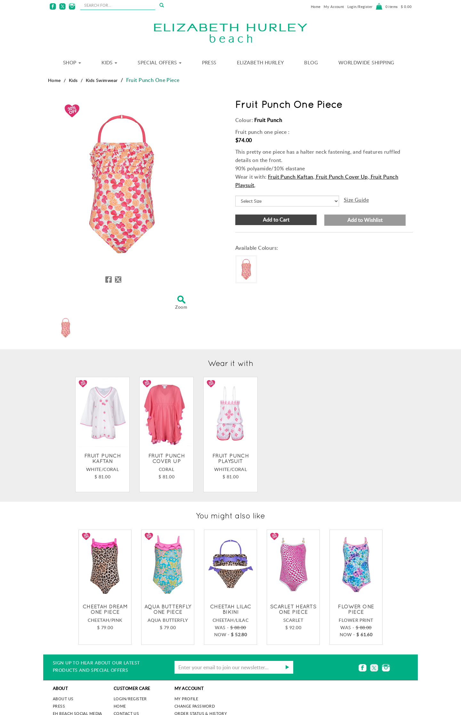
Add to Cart (276, 219)
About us (63, 698)
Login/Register (360, 6)
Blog (311, 62)
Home (316, 6)
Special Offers (159, 62)
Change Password (194, 706)
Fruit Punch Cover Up (341, 176)
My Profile (186, 698)
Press (209, 62)
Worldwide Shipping (366, 62)
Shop (72, 62)
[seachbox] (117, 5)
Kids (109, 62)
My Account (334, 6)
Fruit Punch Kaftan (290, 176)
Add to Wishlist (365, 219)
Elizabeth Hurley (260, 62)
